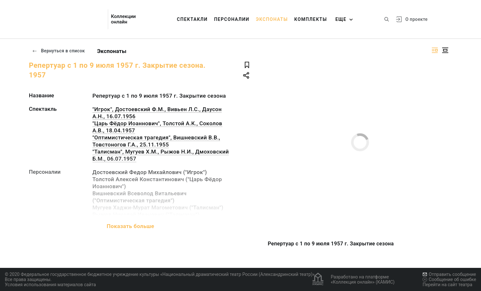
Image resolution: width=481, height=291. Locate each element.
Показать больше (130, 226)
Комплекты (310, 19)
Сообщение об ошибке (449, 279)
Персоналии (231, 19)
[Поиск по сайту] (386, 19)
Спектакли (192, 19)
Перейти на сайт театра (447, 284)
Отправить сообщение (449, 274)
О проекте (416, 19)
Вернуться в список (58, 50)
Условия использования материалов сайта (50, 284)
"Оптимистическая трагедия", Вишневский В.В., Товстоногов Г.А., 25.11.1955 (156, 141)
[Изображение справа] (435, 50)
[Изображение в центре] (445, 50)
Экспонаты (272, 19)
